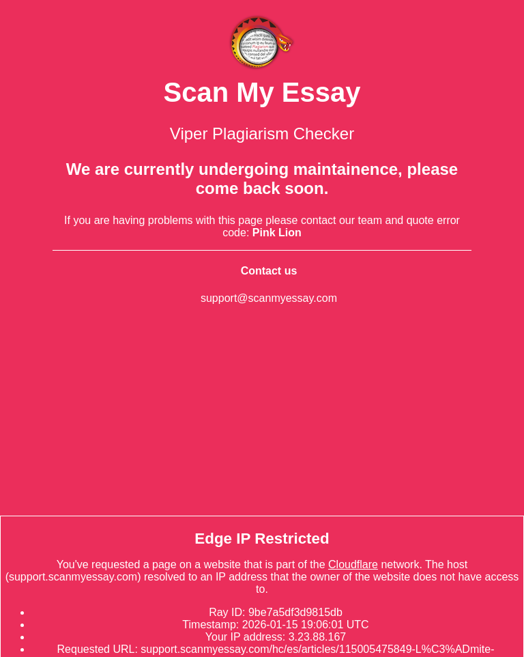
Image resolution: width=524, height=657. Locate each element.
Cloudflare (353, 564)
